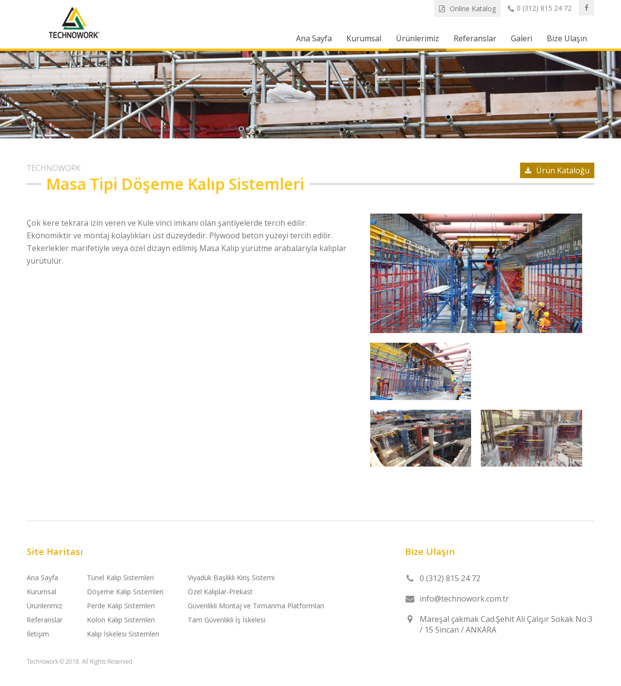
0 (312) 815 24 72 (540, 8)
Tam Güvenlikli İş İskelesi (226, 619)
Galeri (521, 38)
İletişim (38, 633)
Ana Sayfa (314, 38)
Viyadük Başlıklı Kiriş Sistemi (231, 577)
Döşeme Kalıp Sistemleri (125, 591)
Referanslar (475, 38)
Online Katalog (467, 8)
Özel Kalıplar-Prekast (220, 591)
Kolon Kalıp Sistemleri (121, 619)
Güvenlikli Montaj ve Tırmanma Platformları (256, 605)
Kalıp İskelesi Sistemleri (123, 633)
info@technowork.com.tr (464, 598)
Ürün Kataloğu (557, 170)
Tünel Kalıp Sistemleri (120, 577)
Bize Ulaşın (567, 38)
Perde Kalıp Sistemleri (121, 605)
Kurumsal (363, 38)
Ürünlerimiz (417, 38)
